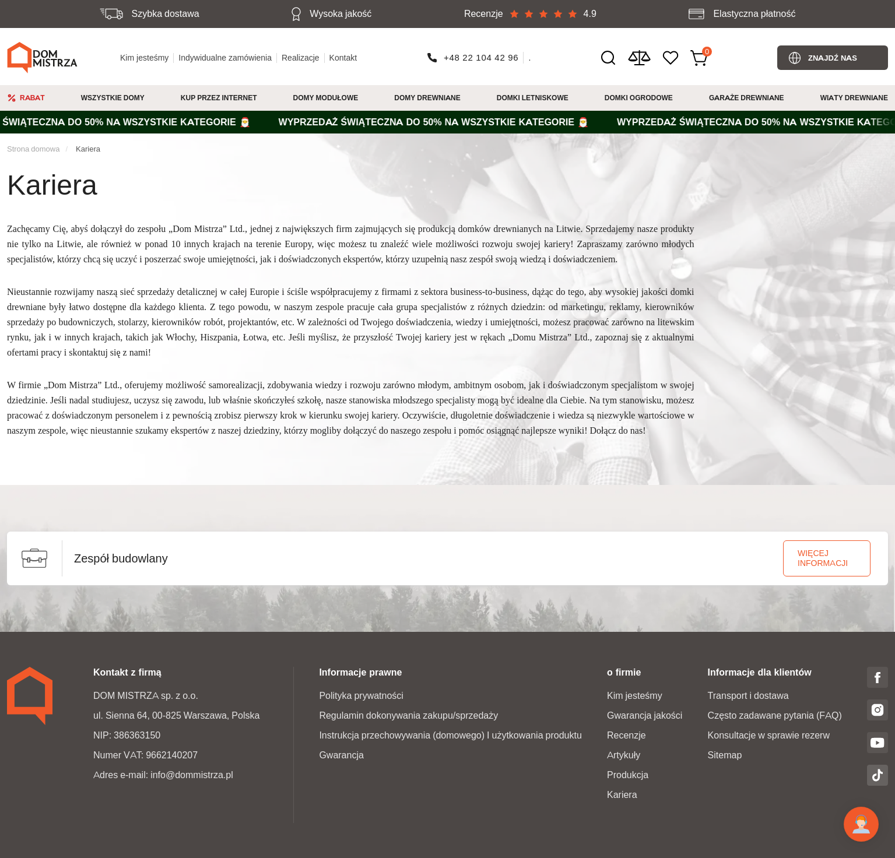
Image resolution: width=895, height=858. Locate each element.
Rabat (32, 97)
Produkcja (627, 774)
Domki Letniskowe (532, 97)
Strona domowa (33, 148)
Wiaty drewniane (854, 97)
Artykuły (623, 755)
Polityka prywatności (361, 695)
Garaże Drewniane (746, 97)
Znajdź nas (832, 57)
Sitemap (725, 755)
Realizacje (301, 57)
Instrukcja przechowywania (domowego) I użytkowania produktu (450, 735)
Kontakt (343, 57)
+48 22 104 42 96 (481, 57)
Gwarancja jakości (644, 715)
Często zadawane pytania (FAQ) (775, 715)
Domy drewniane (427, 97)
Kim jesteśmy (144, 57)
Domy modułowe (326, 97)
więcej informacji (823, 558)
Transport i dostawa (748, 695)
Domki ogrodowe (639, 97)
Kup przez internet (219, 97)
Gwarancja (341, 755)
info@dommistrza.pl (191, 774)
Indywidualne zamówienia (225, 57)
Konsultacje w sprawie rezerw (769, 735)
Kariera (88, 148)
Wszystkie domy (113, 97)
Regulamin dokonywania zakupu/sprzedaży (408, 715)
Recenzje (626, 735)
